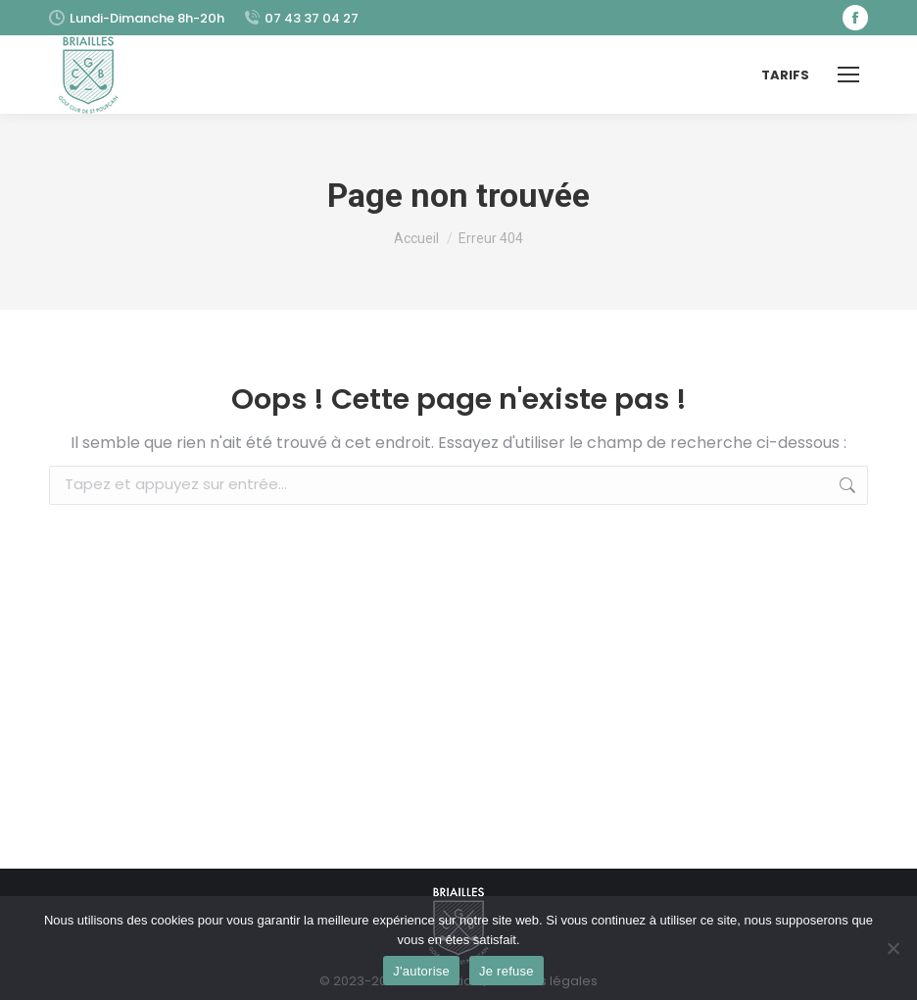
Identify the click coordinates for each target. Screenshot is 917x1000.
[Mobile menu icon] (848, 74)
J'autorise (421, 971)
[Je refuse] (892, 948)
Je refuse (506, 971)
